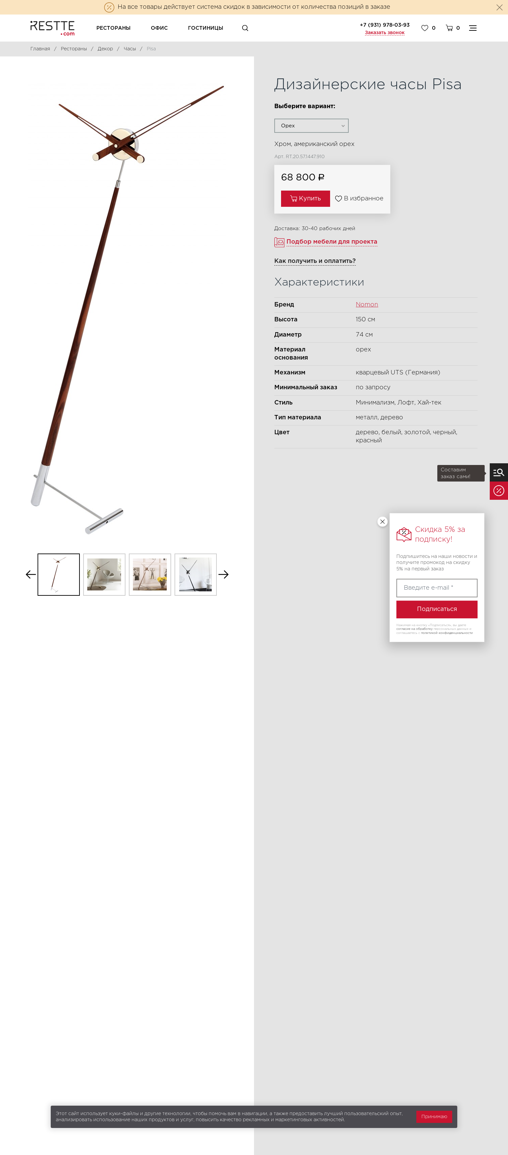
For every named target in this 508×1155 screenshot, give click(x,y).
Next (223, 574)
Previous (31, 574)
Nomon (367, 305)
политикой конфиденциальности (447, 633)
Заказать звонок (385, 33)
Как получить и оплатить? (315, 261)
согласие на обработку (414, 629)
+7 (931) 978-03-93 (385, 25)
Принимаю (434, 1117)
